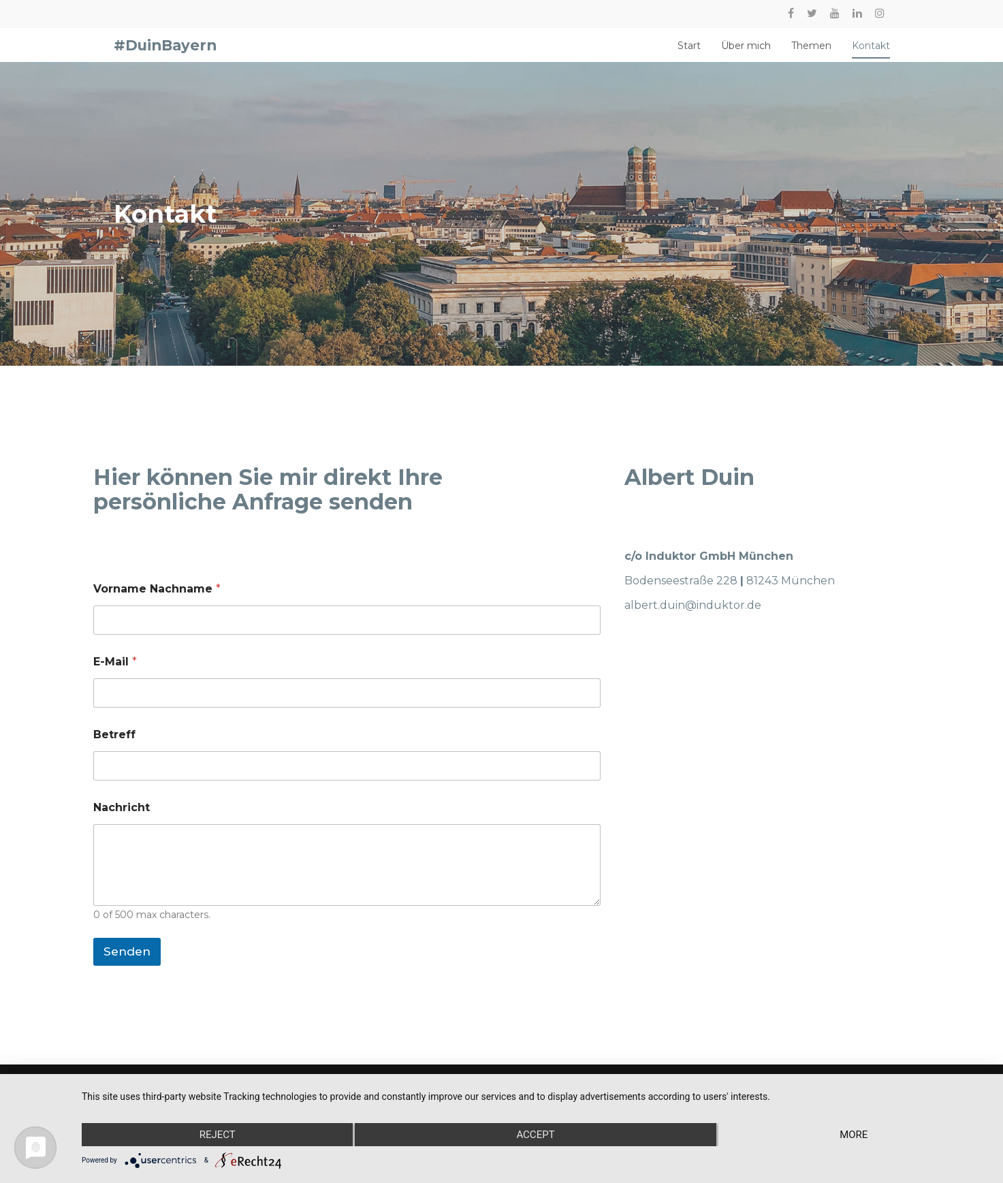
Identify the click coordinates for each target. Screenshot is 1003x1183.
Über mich (746, 52)
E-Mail (115, 673)
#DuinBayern (165, 51)
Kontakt (871, 52)
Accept (535, 1135)
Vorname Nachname (157, 601)
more (853, 1135)
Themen (811, 52)
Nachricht (121, 819)
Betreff (114, 746)
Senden (127, 964)
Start (689, 52)
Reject (218, 1135)
